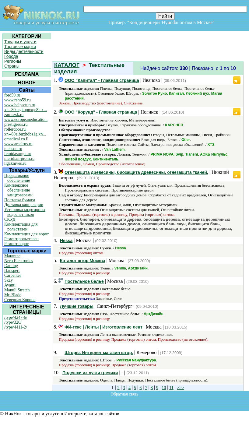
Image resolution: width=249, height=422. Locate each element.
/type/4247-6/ (15, 317)
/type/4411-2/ (15, 327)
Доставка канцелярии (23, 204)
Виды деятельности (24, 51)
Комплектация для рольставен (21, 226)
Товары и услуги (20, 41)
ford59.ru (12, 95)
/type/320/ (13, 322)
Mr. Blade (12, 295)
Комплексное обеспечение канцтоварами (18, 190)
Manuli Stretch (17, 290)
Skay (8, 280)
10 (164, 387)
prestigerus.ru (16, 124)
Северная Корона (19, 299)
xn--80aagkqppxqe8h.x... (25, 109)
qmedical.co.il (16, 139)
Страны (11, 66)
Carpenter (12, 275)
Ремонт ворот (16, 243)
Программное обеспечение (17, 178)
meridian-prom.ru (19, 158)
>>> (180, 387)
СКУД (9, 219)
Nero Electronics (18, 260)
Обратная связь (125, 394)
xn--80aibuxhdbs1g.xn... (25, 134)
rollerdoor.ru (15, 129)
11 (171, 387)
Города (11, 56)
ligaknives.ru (15, 163)
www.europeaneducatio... (25, 119)
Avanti (10, 285)
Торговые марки (20, 46)
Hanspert (12, 270)
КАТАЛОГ (66, 65)
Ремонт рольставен (21, 239)
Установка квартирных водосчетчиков (24, 212)
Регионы (12, 61)
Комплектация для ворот (26, 234)
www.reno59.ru (17, 100)
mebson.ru (13, 148)
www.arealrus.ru (18, 144)
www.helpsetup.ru (19, 105)
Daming (11, 265)
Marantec (12, 256)
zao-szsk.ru (13, 114)
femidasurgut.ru (17, 153)
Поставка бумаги (19, 200)
